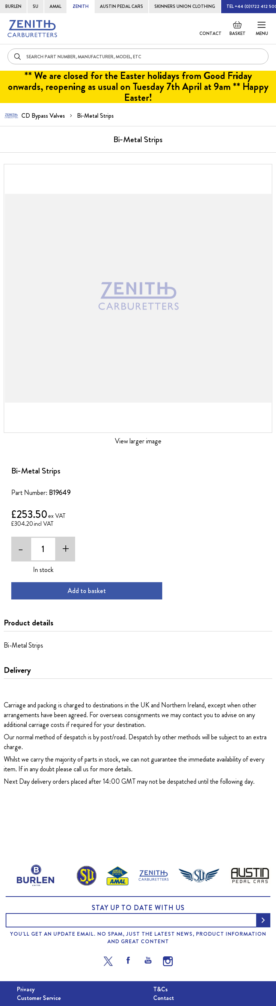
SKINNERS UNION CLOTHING (184, 6)
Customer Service (39, 998)
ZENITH (80, 6)
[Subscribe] (263, 920)
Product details (28, 622)
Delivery (17, 670)
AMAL (55, 6)
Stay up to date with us (138, 908)
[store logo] (32, 28)
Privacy (26, 989)
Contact (210, 33)
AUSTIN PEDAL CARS (121, 6)
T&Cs (160, 989)
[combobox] (138, 56)
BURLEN (13, 6)
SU (35, 6)
